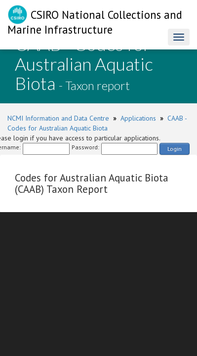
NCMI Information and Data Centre (58, 118)
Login (174, 148)
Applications (138, 118)
